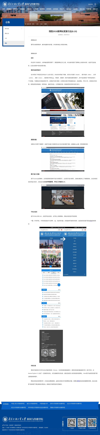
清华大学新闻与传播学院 (57, 403)
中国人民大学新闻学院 (17, 403)
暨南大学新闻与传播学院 (57, 407)
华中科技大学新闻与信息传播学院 (38, 407)
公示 (6, 38)
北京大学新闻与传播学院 (74, 403)
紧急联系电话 (18, 425)
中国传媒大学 (44, 403)
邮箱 (78, 381)
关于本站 (6, 425)
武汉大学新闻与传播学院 (18, 407)
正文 (45, 23)
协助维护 (11, 425)
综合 (41, 23)
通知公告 (8, 33)
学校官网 (90, 4)
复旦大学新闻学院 (32, 403)
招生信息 (8, 28)
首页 (33, 23)
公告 (37, 23)
